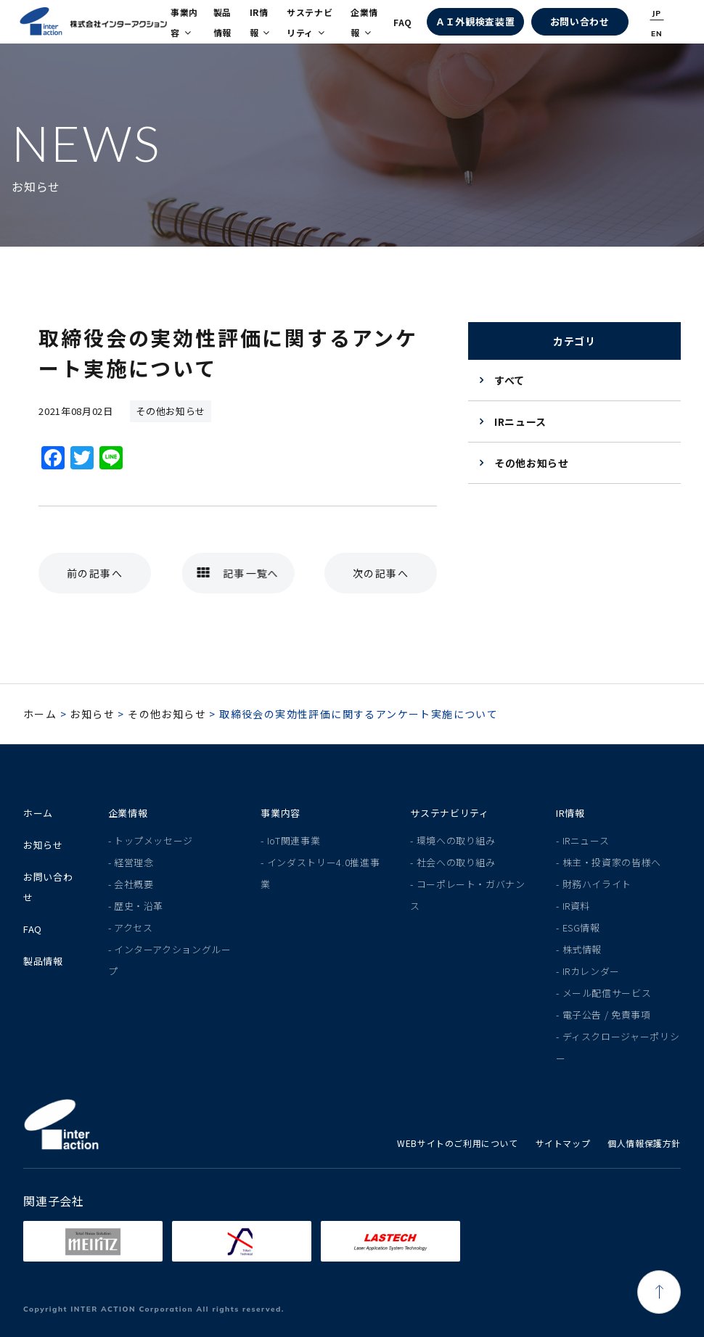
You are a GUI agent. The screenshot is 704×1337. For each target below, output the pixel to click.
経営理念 (134, 862)
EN (657, 33)
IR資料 (576, 906)
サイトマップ (563, 1143)
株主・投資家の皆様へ (612, 862)
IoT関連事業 (294, 840)
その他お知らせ (531, 463)
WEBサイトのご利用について (457, 1143)
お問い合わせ (580, 21)
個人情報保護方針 (644, 1143)
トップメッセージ (153, 840)
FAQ (402, 22)
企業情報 (364, 22)
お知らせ (92, 714)
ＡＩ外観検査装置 (475, 21)
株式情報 (582, 949)
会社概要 (134, 884)
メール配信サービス (607, 993)
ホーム (40, 714)
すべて (509, 380)
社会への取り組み (456, 862)
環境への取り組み (456, 840)
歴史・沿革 (138, 906)
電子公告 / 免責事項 (606, 1014)
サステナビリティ (309, 22)
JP (657, 13)
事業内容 (184, 22)
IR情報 (260, 22)
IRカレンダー (591, 971)
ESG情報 (581, 927)
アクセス (133, 927)
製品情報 (222, 22)
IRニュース (520, 421)
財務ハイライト (597, 884)
